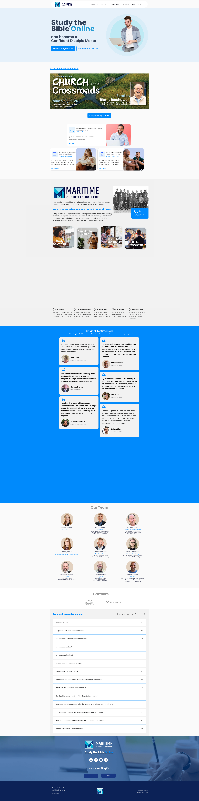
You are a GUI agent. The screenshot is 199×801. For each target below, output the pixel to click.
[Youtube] (101, 760)
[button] (105, 4)
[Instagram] (96, 760)
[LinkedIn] (106, 760)
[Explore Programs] (63, 48)
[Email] (91, 776)
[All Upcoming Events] (99, 115)
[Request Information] (88, 48)
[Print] (108, 776)
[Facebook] (91, 760)
